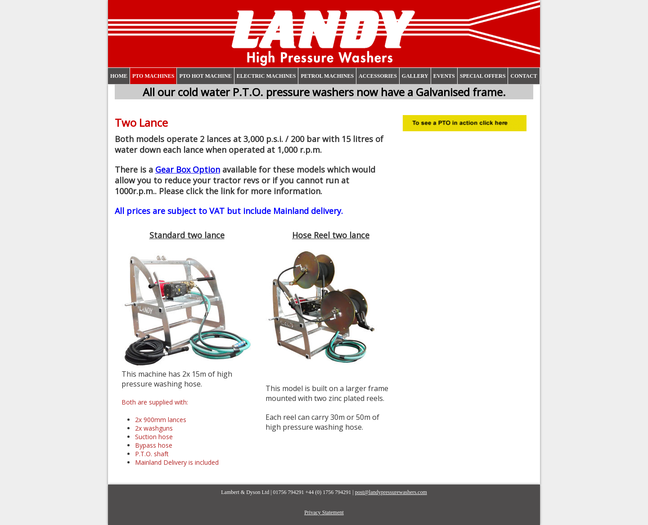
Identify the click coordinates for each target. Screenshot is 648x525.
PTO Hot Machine (205, 76)
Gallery (415, 76)
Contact (523, 76)
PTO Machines (153, 76)
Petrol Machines (327, 76)
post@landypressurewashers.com (391, 492)
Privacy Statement (324, 512)
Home (118, 76)
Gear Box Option (187, 169)
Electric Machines (266, 76)
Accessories (378, 76)
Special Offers (483, 76)
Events (444, 76)
